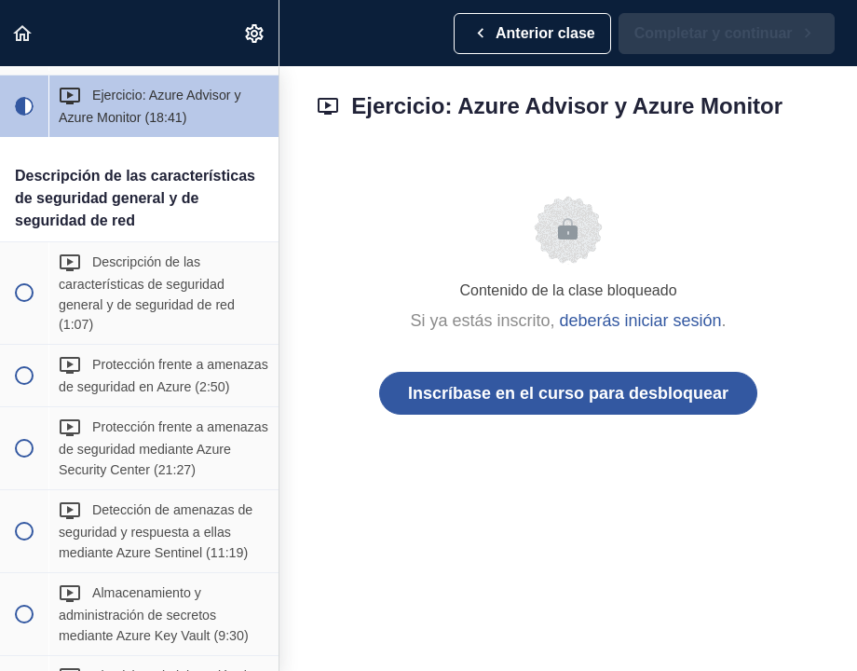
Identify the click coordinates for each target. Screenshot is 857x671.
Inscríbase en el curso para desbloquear (568, 393)
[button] (23, 33)
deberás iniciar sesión (640, 320)
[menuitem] (255, 33)
